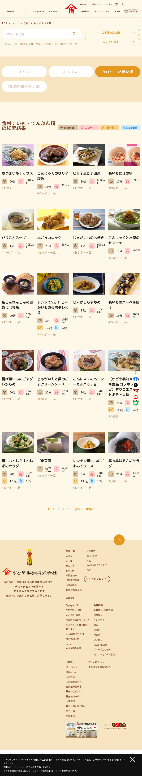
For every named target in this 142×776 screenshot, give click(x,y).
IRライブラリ (71, 667)
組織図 (97, 629)
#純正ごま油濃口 (44, 43)
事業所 (97, 634)
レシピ (15, 23)
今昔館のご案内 (73, 638)
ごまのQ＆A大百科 (75, 633)
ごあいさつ (99, 620)
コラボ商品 (71, 585)
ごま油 (69, 555)
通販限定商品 (72, 580)
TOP (4, 23)
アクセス (98, 639)
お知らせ (70, 597)
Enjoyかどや (72, 605)
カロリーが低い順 (118, 71)
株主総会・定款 (73, 691)
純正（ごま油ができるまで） (97, 562)
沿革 (96, 624)
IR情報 (69, 662)
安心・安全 (92, 555)
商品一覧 (70, 550)
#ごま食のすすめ (63, 43)
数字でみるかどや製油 (104, 654)
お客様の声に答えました (78, 620)
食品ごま (70, 565)
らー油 (69, 560)
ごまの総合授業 (73, 610)
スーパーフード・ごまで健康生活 (73, 645)
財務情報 (70, 701)
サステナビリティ (96, 662)
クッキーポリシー (18, 766)
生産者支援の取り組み (99, 667)
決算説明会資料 (74, 681)
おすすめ (71, 71)
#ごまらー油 (11, 43)
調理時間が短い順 (24, 86)
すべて (24, 71)
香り (89, 569)
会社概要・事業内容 (103, 610)
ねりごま (70, 570)
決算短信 (70, 676)
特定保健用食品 (74, 590)
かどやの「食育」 (73, 615)
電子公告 (70, 711)
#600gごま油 (26, 43)
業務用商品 (71, 575)
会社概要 (98, 605)
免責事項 (70, 716)
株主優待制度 (72, 696)
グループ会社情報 (102, 649)
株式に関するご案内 (75, 706)
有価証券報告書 (74, 686)
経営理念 (98, 615)
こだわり (91, 550)
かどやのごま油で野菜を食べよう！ (77, 626)
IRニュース (71, 671)
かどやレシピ (96, 579)
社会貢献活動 (100, 644)
